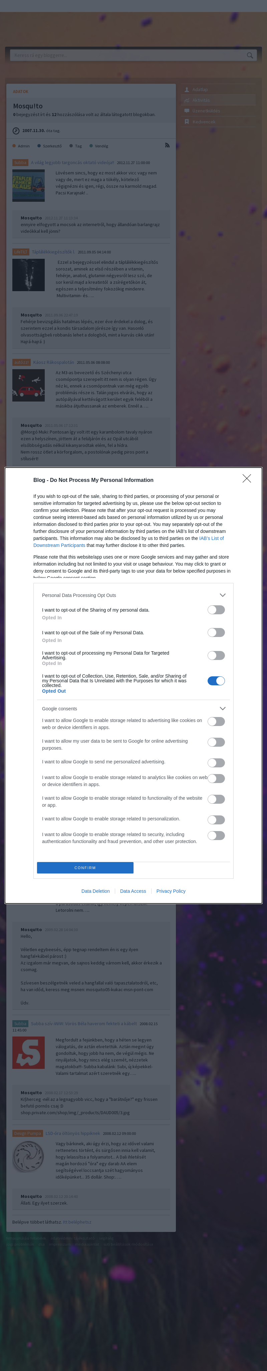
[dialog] (133, 685)
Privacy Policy (171, 891)
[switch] (216, 609)
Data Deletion (95, 891)
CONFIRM (85, 867)
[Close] (249, 480)
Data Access (133, 891)
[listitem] (133, 595)
